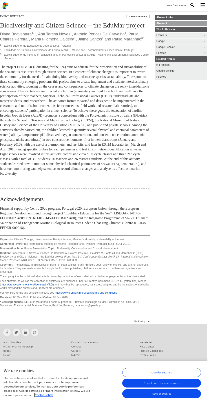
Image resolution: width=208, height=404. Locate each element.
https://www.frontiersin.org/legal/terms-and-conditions (86, 292)
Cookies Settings (161, 374)
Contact (76, 346)
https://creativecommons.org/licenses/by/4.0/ (27, 284)
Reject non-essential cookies (161, 385)
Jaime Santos (90, 39)
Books (7, 350)
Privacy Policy (147, 354)
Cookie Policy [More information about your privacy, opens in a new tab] (44, 397)
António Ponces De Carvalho (99, 34)
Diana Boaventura (16, 34)
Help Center (146, 346)
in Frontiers (163, 64)
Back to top (139, 321)
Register (181, 5)
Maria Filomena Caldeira (52, 39)
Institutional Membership (18, 346)
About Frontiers (12, 342)
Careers (75, 350)
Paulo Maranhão (126, 39)
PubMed (161, 76)
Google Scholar (165, 70)
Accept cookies (161, 395)
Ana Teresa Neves (54, 34)
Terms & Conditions (151, 350)
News (6, 354)
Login (168, 5)
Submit (75, 354)
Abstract (161, 23)
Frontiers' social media (84, 342)
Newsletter (146, 342)
